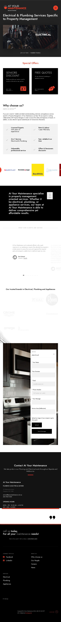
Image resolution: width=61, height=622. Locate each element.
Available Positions (35, 53)
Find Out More (50, 195)
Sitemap (6, 599)
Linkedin (7, 560)
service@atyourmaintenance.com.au (12, 495)
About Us (34, 553)
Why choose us (36, 557)
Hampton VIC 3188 (8, 491)
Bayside (25, 258)
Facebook (8, 557)
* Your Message (36, 399)
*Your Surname (36, 371)
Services (5, 573)
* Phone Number (36, 390)
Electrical (6, 577)
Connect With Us (8, 553)
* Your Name (35, 362)
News (33, 567)
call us (6, 531)
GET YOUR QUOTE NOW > (39, 90)
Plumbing (6, 580)
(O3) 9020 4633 (32, 539)
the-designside (28, 613)
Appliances (7, 584)
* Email (34, 380)
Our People (35, 560)
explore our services (8, 109)
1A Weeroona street (8, 489)
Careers (34, 564)
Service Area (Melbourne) (39, 408)
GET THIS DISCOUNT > (9, 90)
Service (34, 352)
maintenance (23, 534)
